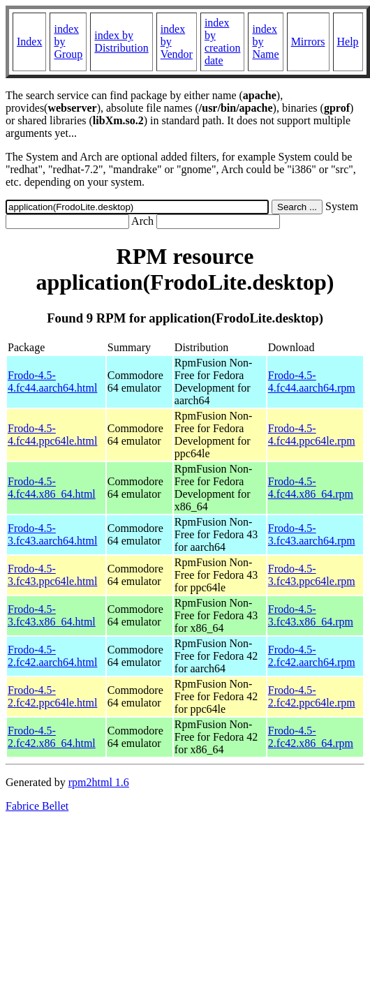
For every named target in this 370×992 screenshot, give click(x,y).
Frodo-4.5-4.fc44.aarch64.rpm (311, 381)
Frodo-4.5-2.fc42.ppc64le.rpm (311, 696)
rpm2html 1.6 (98, 782)
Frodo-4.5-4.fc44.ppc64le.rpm (311, 434)
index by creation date (223, 41)
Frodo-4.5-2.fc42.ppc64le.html (52, 696)
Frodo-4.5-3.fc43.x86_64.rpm (310, 615)
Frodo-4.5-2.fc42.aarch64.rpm (311, 656)
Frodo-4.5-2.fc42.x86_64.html (52, 737)
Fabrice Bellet (37, 806)
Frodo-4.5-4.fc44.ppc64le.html (52, 434)
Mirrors (308, 41)
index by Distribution (121, 41)
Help (348, 41)
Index (29, 41)
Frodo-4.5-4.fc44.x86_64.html (52, 487)
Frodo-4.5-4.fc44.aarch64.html (52, 381)
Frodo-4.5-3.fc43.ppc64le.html (52, 575)
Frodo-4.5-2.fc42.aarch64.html (52, 656)
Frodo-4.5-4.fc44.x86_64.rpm (310, 487)
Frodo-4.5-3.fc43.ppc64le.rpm (311, 575)
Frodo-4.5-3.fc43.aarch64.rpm (311, 534)
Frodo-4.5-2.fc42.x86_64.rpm (310, 737)
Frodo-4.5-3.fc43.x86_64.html (52, 615)
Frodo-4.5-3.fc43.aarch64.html (52, 534)
